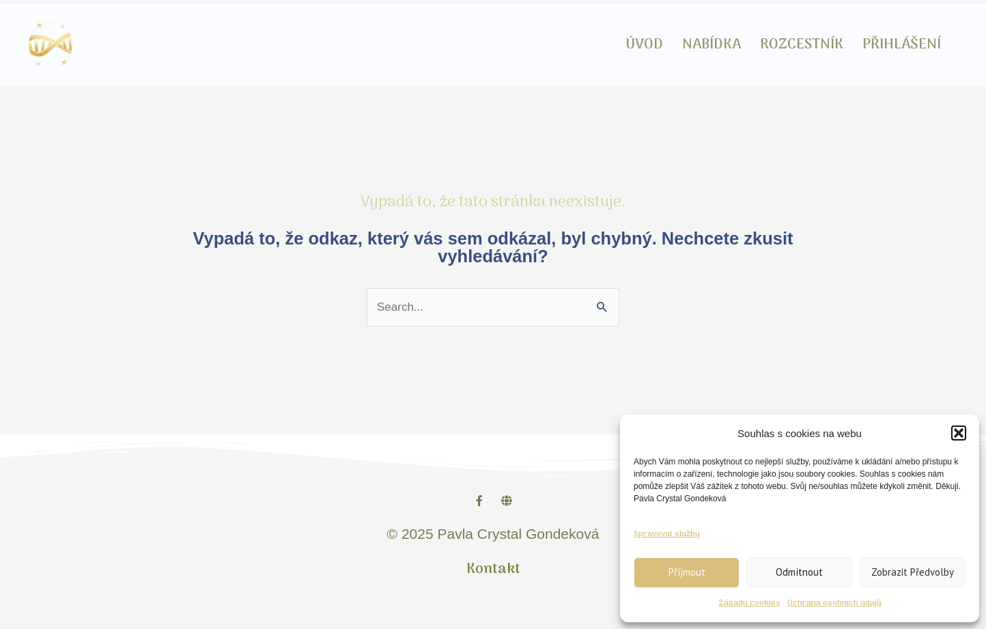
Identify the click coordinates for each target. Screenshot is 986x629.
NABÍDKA (711, 45)
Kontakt (493, 569)
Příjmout (686, 571)
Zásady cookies (749, 603)
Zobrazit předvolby (912, 571)
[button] (959, 433)
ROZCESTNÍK (801, 45)
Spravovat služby (667, 534)
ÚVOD (644, 45)
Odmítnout (799, 571)
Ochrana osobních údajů (834, 603)
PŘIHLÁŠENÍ (901, 45)
